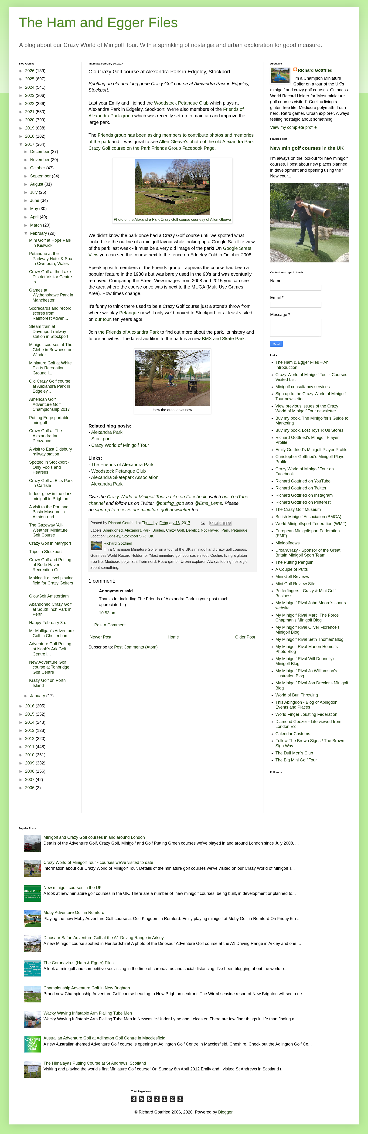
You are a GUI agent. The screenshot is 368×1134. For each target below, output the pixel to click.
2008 (30, 771)
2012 (30, 738)
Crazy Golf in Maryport (50, 543)
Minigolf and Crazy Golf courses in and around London (94, 837)
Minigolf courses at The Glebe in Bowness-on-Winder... (51, 349)
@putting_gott (169, 503)
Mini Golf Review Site (295, 583)
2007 (30, 779)
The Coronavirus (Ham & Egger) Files (79, 963)
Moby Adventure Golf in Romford (74, 912)
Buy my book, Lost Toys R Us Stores (310, 430)
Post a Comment (110, 625)
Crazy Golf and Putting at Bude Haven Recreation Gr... (50, 564)
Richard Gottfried (315, 70)
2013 (30, 730)
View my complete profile (293, 127)
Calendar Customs (293, 733)
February (39, 233)
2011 (30, 746)
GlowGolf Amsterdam (49, 596)
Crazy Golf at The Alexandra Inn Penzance (45, 435)
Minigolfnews (288, 543)
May (34, 208)
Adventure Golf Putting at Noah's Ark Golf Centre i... (50, 649)
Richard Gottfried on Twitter (301, 488)
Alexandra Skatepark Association (124, 477)
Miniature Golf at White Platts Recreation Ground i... (50, 368)
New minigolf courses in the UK (307, 148)
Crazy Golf (175, 530)
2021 (30, 111)
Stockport (101, 438)
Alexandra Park (107, 432)
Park (225, 530)
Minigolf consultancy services (303, 386)
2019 (30, 128)
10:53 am (107, 613)
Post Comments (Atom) (136, 647)
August (37, 184)
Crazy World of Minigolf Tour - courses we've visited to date (98, 862)
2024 (30, 87)
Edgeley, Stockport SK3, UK (130, 536)
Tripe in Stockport (45, 551)
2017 (30, 144)
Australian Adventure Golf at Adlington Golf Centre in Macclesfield (104, 1038)
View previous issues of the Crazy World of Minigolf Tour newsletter (307, 409)
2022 (30, 103)
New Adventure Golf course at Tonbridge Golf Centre (49, 667)
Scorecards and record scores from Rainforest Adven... (50, 313)
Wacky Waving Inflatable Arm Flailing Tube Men (88, 1013)
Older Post (245, 637)
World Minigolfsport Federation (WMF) (311, 523)
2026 (30, 70)
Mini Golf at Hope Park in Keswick (50, 243)
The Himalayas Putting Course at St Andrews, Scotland (95, 1063)
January (38, 695)
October (38, 168)
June (35, 200)
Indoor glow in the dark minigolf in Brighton (50, 496)
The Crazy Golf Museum (298, 509)
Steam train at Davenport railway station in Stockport (48, 331)
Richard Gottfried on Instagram (304, 495)
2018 (30, 136)
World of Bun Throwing (297, 695)
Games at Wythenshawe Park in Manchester (51, 295)
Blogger (225, 1112)
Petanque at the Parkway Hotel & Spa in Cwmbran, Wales (50, 258)
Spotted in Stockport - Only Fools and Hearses (49, 467)
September (41, 176)
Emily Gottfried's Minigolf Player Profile (312, 449)
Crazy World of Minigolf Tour (120, 445)
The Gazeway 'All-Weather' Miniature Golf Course (48, 530)
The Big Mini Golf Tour (296, 760)
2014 (30, 722)
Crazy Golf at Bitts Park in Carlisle (51, 483)
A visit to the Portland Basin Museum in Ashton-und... (48, 512)
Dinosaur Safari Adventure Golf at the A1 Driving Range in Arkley (104, 937)
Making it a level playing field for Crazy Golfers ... (51, 583)
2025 (30, 79)
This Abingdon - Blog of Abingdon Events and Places (306, 705)
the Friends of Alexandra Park (128, 332)
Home (173, 637)
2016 (30, 706)
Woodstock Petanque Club (181, 102)
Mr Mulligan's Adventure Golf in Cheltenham (51, 633)
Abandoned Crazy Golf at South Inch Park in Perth (50, 609)
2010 (30, 755)
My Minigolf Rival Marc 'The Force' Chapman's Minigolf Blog (308, 618)
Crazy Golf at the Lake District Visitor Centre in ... (50, 276)
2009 (30, 763)
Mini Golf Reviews (292, 576)
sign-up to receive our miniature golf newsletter (143, 509)
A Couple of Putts (292, 569)
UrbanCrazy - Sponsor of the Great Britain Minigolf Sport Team (308, 553)
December (40, 151)
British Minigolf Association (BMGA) (308, 516)
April (35, 217)
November (40, 159)
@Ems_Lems (208, 503)
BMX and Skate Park (223, 338)
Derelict (192, 530)
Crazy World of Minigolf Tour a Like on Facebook (156, 496)
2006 (30, 787)
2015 (30, 714)
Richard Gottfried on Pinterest (303, 502)
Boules (158, 530)
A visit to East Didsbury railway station (50, 452)
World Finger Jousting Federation (306, 714)
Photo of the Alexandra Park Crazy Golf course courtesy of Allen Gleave (172, 219)
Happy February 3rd (47, 622)
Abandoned (113, 530)
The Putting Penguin (294, 562)
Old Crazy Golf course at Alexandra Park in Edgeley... (49, 386)
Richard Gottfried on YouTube (303, 481)
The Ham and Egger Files (98, 22)
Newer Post (100, 637)
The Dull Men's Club (294, 753)
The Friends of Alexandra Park (122, 464)
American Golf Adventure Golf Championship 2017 (49, 404)
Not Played (210, 530)
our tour (103, 319)
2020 (30, 120)
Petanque (129, 312)
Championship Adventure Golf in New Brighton (87, 988)
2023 (30, 95)
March (36, 225)
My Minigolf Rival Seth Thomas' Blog (310, 639)
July (34, 192)
